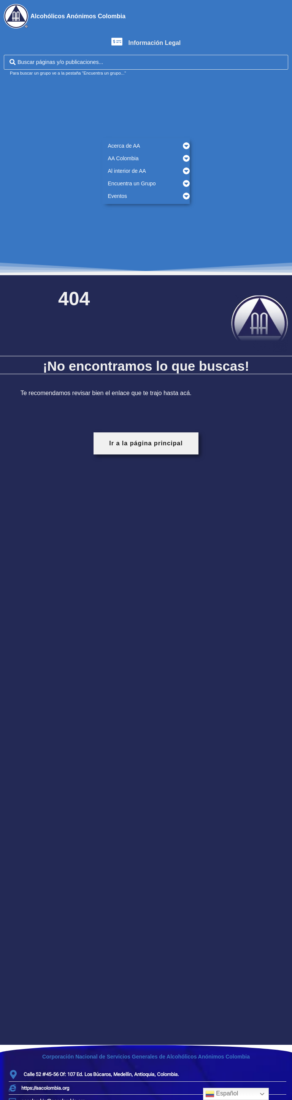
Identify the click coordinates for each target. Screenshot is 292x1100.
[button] (146, 146)
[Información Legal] (116, 41)
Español (221, 1093)
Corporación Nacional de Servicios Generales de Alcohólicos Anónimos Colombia (146, 1057)
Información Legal (155, 43)
